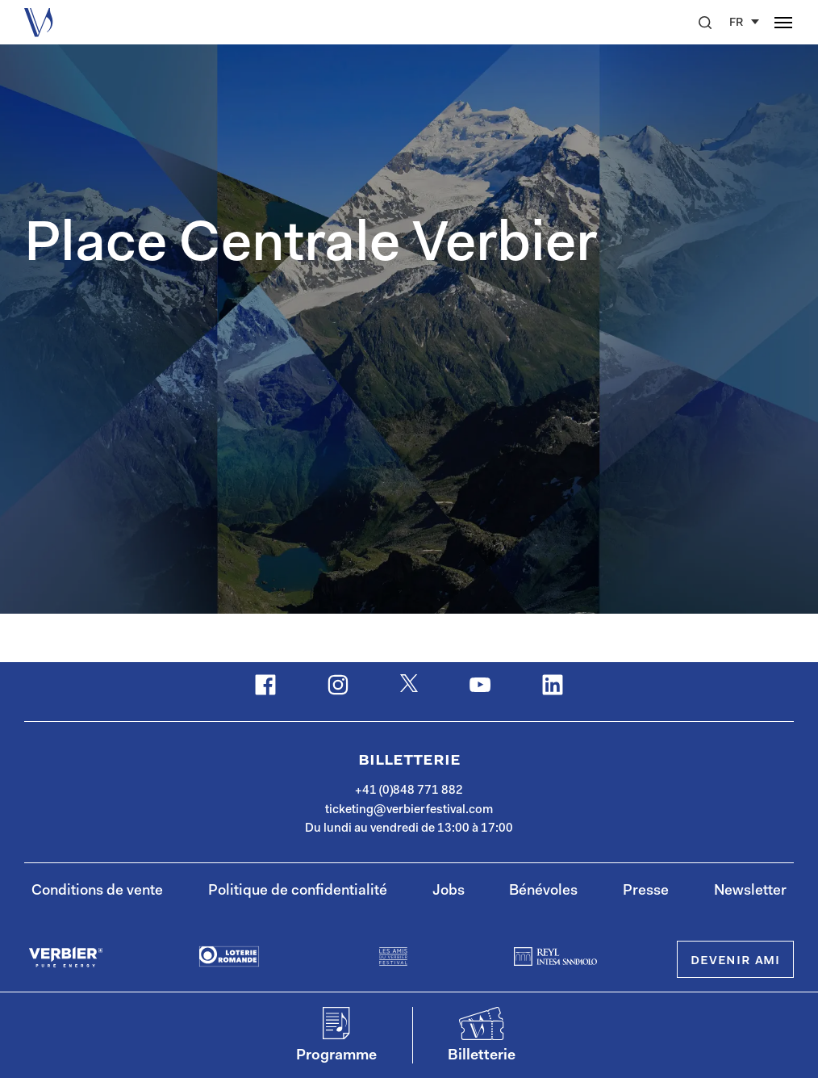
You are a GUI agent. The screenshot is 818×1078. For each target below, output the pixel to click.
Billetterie (409, 760)
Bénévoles (543, 891)
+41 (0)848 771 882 (409, 791)
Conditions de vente (97, 891)
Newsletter (750, 891)
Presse (646, 891)
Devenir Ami (735, 961)
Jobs (448, 891)
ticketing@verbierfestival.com (409, 810)
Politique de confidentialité (297, 891)
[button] (705, 23)
